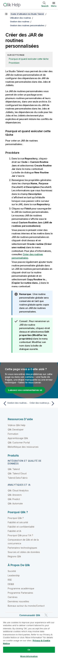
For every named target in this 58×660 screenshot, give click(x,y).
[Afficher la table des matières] (6, 14)
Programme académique (21, 588)
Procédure (14, 62)
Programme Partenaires (20, 592)
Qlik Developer (16, 429)
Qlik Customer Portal (19, 442)
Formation (13, 434)
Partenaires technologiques (22, 547)
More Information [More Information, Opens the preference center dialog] (29, 656)
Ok (29, 649)
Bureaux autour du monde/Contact (26, 605)
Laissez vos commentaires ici (25, 390)
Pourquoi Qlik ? (16, 518)
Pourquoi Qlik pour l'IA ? (20, 535)
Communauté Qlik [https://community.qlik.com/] (29, 615)
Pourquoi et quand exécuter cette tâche (29, 59)
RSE (10, 579)
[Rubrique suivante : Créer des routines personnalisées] (43, 403)
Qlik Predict (14, 499)
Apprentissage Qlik (18, 438)
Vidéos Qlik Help (17, 425)
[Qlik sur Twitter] (46, 615)
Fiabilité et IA (14, 531)
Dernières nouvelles (18, 601)
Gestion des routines (19, 21)
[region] (29, 639)
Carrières (12, 597)
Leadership (14, 575)
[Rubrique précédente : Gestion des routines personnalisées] (15, 403)
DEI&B (11, 584)
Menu (53, 6)
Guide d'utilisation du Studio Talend (27, 14)
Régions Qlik (14, 556)
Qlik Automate (15, 503)
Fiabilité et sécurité (18, 522)
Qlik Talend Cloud (17, 473)
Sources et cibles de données (24, 552)
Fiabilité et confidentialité (21, 526)
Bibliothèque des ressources (23, 447)
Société (12, 571)
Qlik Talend (14, 469)
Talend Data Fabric (18, 477)
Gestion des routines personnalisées (27, 25)
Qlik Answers (15, 494)
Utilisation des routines (20, 18)
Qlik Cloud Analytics (18, 490)
